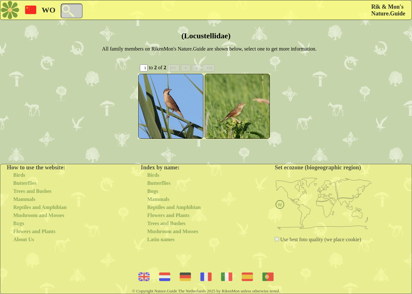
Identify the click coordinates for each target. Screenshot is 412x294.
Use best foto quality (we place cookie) (320, 239)
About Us (23, 239)
